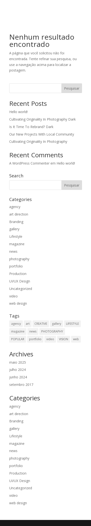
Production (17, 273)
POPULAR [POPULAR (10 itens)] (17, 339)
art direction (18, 214)
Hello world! (18, 111)
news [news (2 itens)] (32, 331)
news (13, 251)
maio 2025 (17, 362)
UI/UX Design (19, 281)
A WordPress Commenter (29, 163)
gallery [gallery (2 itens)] (56, 324)
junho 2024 (18, 377)
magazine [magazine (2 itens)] (18, 331)
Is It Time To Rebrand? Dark (31, 126)
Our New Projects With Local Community (41, 134)
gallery (14, 229)
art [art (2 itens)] (28, 324)
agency (14, 206)
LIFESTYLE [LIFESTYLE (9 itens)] (72, 324)
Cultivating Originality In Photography (38, 141)
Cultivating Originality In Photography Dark (42, 119)
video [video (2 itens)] (50, 339)
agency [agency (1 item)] (16, 324)
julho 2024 (17, 369)
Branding (16, 221)
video (13, 296)
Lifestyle (15, 236)
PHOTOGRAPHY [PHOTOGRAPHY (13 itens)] (52, 331)
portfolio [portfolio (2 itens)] (35, 339)
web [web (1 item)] (76, 339)
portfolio (16, 266)
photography (19, 259)
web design (18, 303)
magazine (17, 244)
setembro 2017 (21, 384)
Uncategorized (20, 288)
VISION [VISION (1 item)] (63, 339)
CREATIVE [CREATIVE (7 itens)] (40, 324)
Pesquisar (71, 88)
